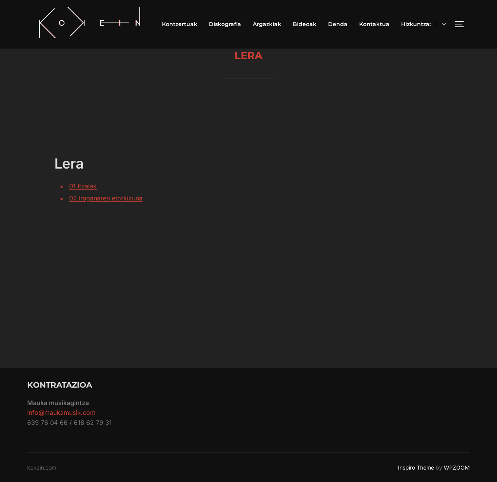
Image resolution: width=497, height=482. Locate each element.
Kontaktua (374, 24)
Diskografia (225, 24)
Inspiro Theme (416, 467)
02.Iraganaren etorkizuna (105, 198)
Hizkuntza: (424, 24)
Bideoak (304, 24)
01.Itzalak (83, 186)
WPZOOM (457, 467)
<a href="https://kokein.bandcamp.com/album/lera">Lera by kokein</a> (332, 239)
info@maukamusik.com (61, 412)
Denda (338, 24)
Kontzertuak (179, 24)
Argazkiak (267, 24)
